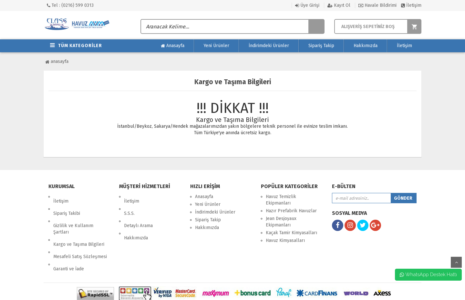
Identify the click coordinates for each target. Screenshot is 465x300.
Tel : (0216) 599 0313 (70, 5)
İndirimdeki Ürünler (269, 45)
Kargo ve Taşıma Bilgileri (78, 226)
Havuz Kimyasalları (285, 240)
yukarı (456, 262)
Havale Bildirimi (377, 5)
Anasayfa (172, 46)
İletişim (411, 5)
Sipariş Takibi (66, 204)
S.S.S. (129, 204)
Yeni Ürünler (216, 45)
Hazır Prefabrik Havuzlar (291, 211)
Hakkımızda (365, 45)
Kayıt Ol (338, 5)
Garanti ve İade (68, 242)
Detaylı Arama (138, 212)
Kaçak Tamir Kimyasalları (291, 232)
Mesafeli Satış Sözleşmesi (80, 234)
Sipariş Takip (321, 45)
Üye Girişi (307, 5)
